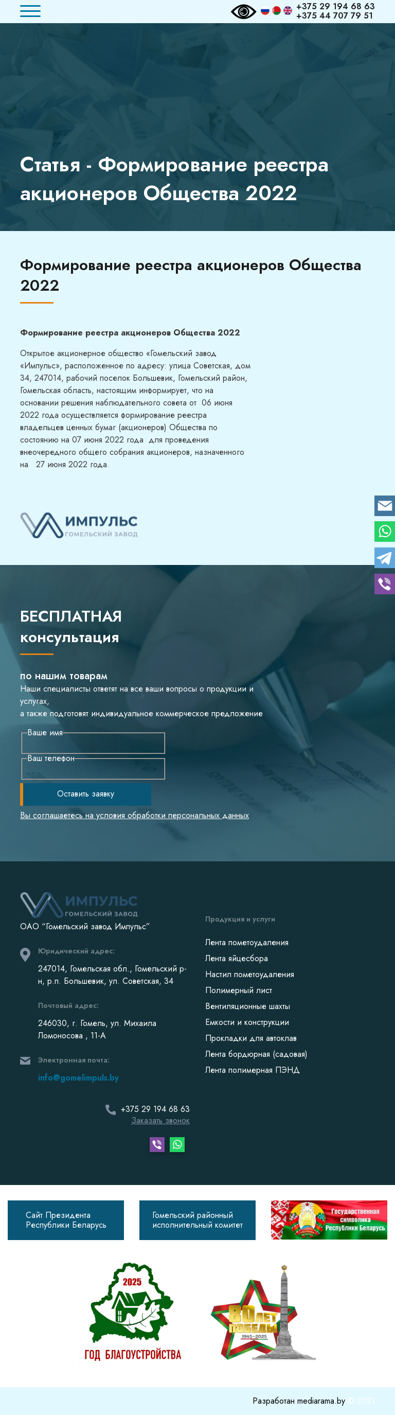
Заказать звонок (160, 1120)
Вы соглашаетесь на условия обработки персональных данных (134, 815)
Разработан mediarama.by (300, 1401)
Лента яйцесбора (236, 958)
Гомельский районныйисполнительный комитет (197, 1219)
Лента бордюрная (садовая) (256, 1054)
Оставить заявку (85, 794)
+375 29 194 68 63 (335, 6)
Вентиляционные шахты (247, 1006)
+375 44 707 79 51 (334, 16)
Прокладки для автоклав (251, 1038)
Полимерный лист (238, 990)
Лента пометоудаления (247, 942)
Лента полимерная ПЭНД (252, 1070)
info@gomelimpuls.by (78, 1078)
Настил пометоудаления (249, 974)
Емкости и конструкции (247, 1022)
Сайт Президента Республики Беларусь (66, 1219)
